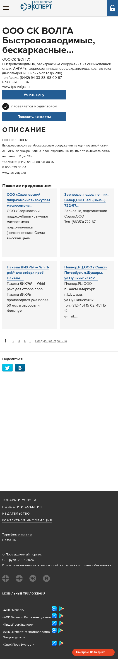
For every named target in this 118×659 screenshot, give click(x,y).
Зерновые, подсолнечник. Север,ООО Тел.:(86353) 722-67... (86, 200)
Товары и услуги (19, 500)
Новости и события (22, 507)
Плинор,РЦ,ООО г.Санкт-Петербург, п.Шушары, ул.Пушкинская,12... (85, 272)
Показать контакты (34, 116)
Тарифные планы (17, 535)
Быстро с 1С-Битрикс (90, 652)
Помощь (9, 540)
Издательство (16, 514)
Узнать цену (34, 95)
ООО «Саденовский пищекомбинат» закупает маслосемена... (28, 200)
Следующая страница (51, 341)
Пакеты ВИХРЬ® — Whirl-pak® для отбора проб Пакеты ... (28, 272)
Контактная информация (27, 520)
